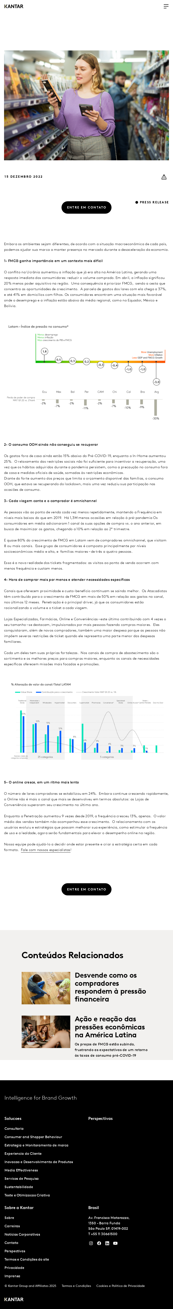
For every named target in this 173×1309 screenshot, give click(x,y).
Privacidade (14, 1268)
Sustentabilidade (19, 1187)
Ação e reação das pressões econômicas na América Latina (110, 1037)
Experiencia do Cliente (23, 1154)
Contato (11, 1243)
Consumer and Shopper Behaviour (33, 1137)
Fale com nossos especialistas (46, 860)
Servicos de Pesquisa (22, 1179)
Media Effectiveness (21, 1170)
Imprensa (12, 1276)
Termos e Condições (76, 1286)
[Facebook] (99, 1244)
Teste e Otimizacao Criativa (27, 1195)
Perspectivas (15, 1251)
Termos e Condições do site (27, 1259)
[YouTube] (107, 1244)
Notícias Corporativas (22, 1235)
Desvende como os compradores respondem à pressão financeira (110, 998)
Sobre (9, 1218)
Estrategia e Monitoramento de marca (36, 1145)
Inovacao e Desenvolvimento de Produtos (39, 1162)
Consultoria (14, 1129)
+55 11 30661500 (104, 1234)
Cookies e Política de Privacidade (120, 1286)
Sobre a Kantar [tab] (19, 1208)
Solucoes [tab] (13, 1119)
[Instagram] (91, 1244)
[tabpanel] (45, 1162)
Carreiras (12, 1226)
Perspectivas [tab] (100, 1119)
